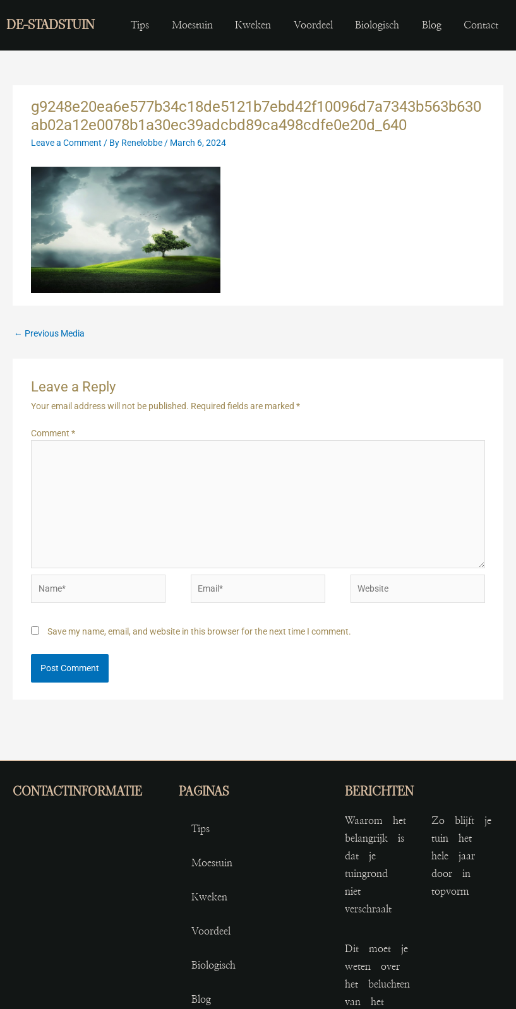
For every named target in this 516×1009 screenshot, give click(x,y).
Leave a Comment (66, 143)
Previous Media (49, 333)
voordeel (313, 25)
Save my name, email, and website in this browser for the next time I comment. (199, 631)
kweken (253, 25)
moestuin (192, 25)
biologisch (377, 25)
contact (481, 25)
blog (431, 25)
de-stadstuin (50, 24)
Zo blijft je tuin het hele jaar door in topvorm (461, 856)
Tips (140, 25)
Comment (53, 433)
